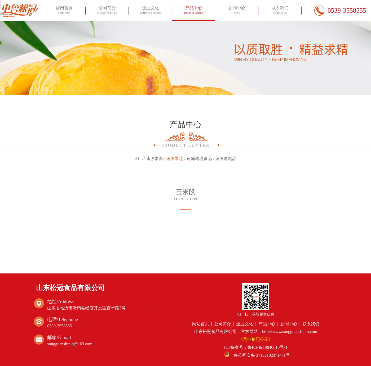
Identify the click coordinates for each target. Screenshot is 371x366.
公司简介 (107, 11)
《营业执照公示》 (256, 339)
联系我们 (280, 11)
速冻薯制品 (225, 158)
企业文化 (150, 11)
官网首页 (64, 11)
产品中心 (193, 11)
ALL (139, 158)
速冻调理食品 (199, 158)
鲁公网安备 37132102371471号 (257, 355)
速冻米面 (154, 158)
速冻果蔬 (174, 158)
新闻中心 (236, 11)
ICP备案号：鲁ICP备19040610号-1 (255, 347)
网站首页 (200, 324)
